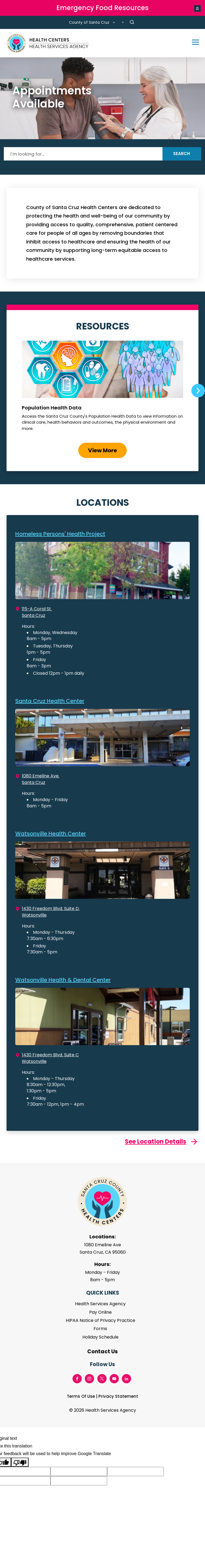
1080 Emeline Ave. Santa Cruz (40, 779)
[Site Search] (132, 22)
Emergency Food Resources (102, 7)
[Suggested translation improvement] (78, 1471)
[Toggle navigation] (193, 43)
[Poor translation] (20, 1462)
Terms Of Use (81, 1396)
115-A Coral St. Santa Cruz (37, 612)
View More (102, 450)
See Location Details (155, 1141)
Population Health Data (102, 388)
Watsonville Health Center (50, 833)
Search (181, 153)
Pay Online (100, 1312)
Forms (100, 1328)
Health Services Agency (100, 1304)
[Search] (83, 154)
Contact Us (102, 1351)
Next (198, 390)
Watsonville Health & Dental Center (63, 980)
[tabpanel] (102, 98)
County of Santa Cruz (89, 22)
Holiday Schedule (100, 1337)
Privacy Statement (118, 1396)
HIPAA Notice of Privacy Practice (100, 1320)
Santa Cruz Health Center (49, 701)
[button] (197, 8)
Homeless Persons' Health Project (60, 534)
